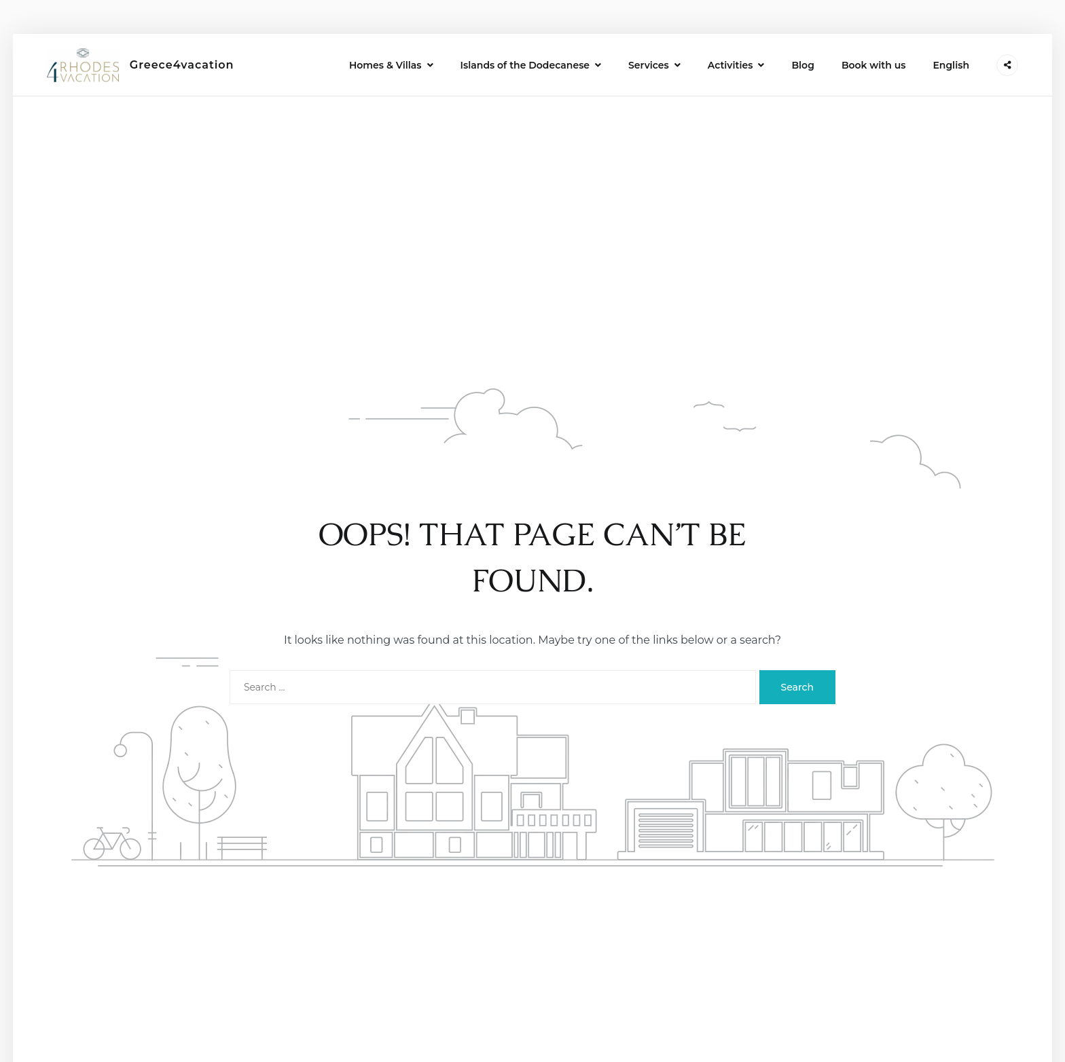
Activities (730, 65)
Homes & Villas (385, 65)
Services (648, 65)
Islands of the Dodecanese (525, 65)
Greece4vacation (182, 64)
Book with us (874, 65)
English (951, 65)
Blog (802, 65)
